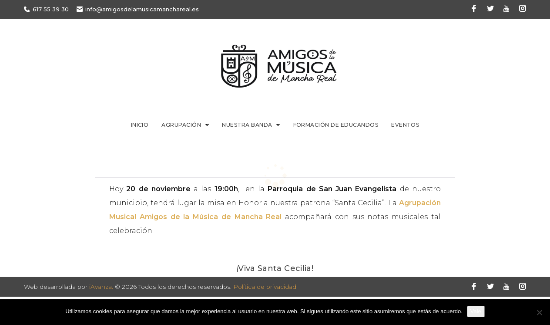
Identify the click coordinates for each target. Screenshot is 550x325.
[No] (539, 312)
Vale (475, 311)
